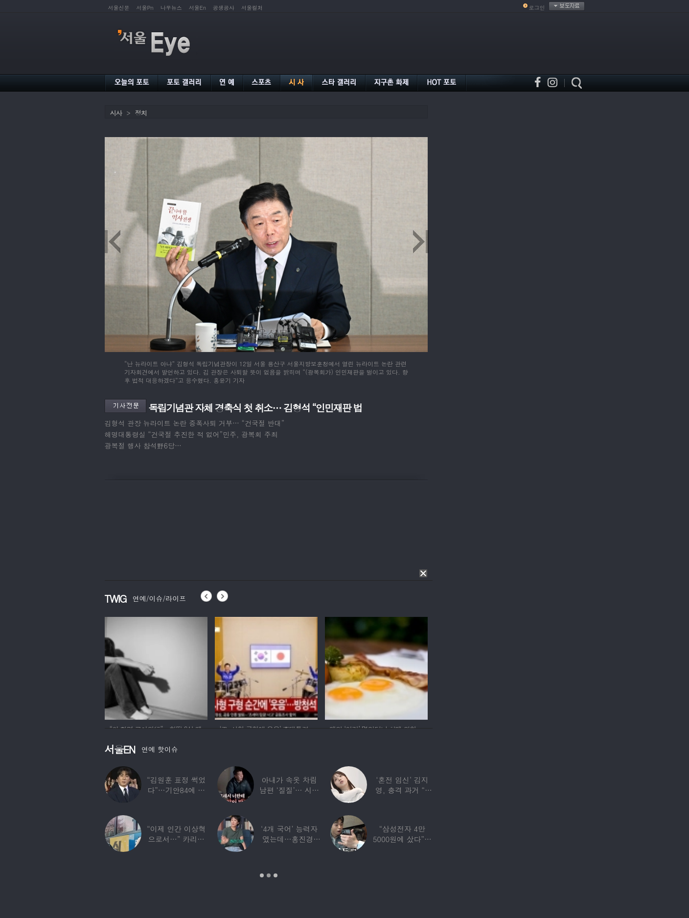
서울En (197, 7)
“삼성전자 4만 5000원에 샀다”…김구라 (402, 839)
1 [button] (262, 875)
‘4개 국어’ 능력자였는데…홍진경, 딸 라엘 (289, 839)
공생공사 (223, 7)
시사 (116, 113)
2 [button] (269, 875)
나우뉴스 (171, 7)
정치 (141, 113)
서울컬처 (252, 7)
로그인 (537, 7)
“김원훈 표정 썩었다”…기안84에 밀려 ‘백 (176, 790)
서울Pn (145, 7)
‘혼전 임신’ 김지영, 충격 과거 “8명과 (402, 790)
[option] (269, 822)
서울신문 (119, 7)
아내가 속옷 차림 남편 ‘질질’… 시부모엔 (289, 790)
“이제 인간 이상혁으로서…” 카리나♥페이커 (176, 839)
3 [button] (275, 875)
